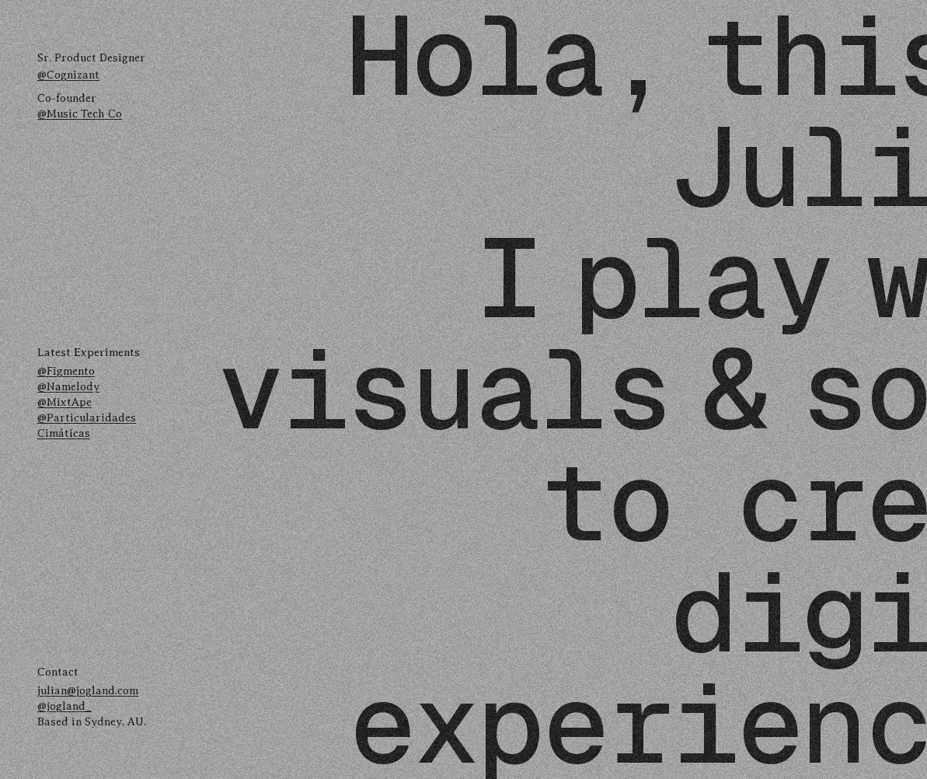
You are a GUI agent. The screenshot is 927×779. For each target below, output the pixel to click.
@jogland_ (64, 706)
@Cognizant (68, 74)
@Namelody (68, 386)
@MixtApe (64, 402)
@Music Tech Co (79, 113)
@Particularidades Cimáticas (86, 425)
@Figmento (66, 371)
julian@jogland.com (87, 690)
